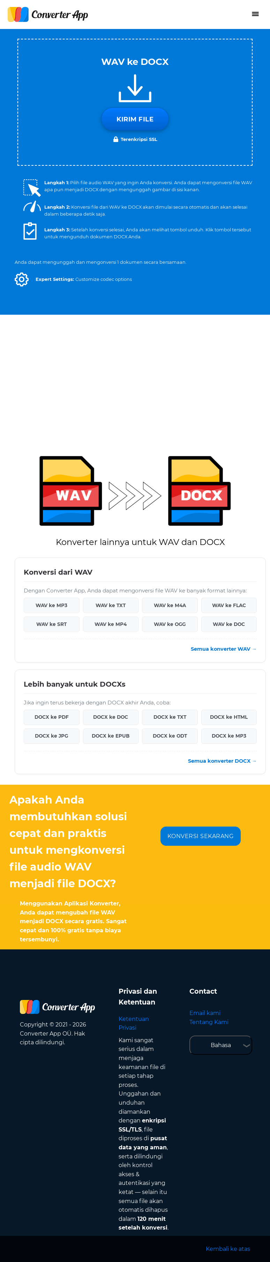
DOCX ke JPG (51, 736)
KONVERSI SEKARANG (200, 836)
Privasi (127, 1027)
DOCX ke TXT (169, 717)
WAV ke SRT (51, 624)
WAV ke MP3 (51, 605)
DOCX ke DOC (110, 717)
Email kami (204, 1013)
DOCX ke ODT (170, 736)
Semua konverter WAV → (224, 649)
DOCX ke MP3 (229, 736)
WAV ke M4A (170, 605)
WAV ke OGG (170, 624)
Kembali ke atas (228, 1249)
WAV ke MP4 (111, 624)
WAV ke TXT (111, 605)
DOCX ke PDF (52, 717)
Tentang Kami (208, 1022)
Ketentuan (134, 1019)
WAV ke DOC (229, 624)
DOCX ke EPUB (110, 736)
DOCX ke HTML (229, 717)
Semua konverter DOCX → (222, 761)
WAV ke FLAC (229, 605)
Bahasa (221, 1045)
